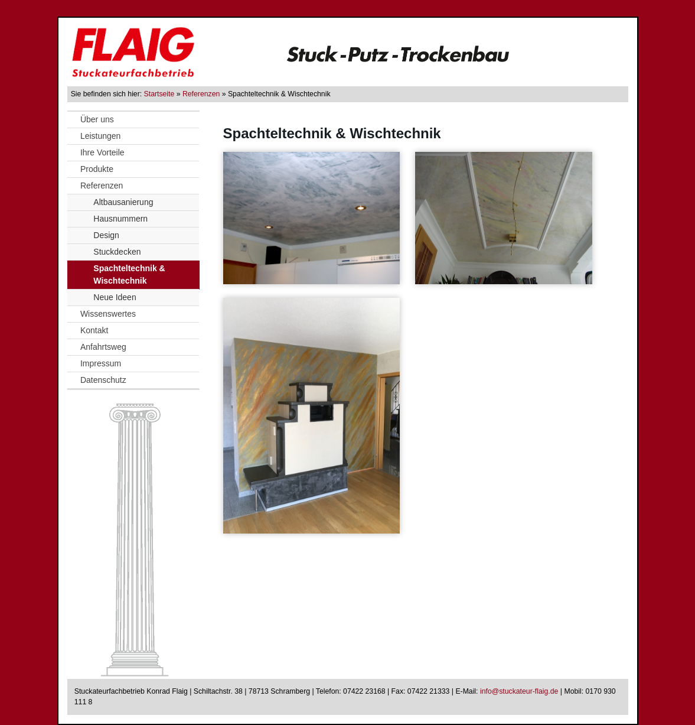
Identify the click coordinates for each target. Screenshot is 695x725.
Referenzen (201, 94)
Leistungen (100, 136)
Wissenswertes (108, 313)
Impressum (100, 363)
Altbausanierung (123, 202)
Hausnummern (120, 218)
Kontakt (94, 330)
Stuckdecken (117, 251)
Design (106, 235)
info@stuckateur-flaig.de (519, 691)
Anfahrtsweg (103, 347)
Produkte (96, 169)
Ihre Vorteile (102, 152)
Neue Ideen (114, 297)
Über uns (97, 119)
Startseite (159, 94)
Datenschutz (103, 380)
